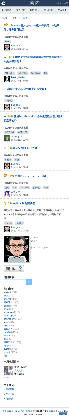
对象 (46, 187)
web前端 (11, 332)
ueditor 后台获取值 (24, 203)
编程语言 (35, 73)
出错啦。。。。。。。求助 (30, 175)
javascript (11, 315)
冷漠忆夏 (15, 192)
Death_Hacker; (18, 77)
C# (45, 73)
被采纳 (25, 18)
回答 (15, 18)
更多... (7, 355)
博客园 (52, 411)
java (9, 309)
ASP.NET (9, 73)
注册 (66, 3)
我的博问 (34, 10)
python (10, 349)
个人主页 (62, 10)
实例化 (36, 187)
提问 (5, 18)
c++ (9, 325)
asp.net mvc (13, 319)
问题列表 (7, 10)
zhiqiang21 (16, 136)
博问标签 (48, 10)
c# (9, 295)
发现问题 (10, 394)
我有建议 (10, 398)
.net (9, 322)
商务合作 (30, 411)
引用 (7, 187)
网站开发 (11, 302)
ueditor (19, 223)
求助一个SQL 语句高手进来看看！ (27, 88)
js (8, 339)
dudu (6, 377)
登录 (59, 3)
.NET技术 (22, 73)
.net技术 (11, 292)
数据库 (10, 305)
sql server (12, 312)
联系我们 (19, 411)
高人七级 (18, 370)
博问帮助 (10, 389)
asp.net (8, 223)
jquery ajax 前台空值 (25, 147)
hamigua (15, 45)
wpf (8, 345)
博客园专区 (12, 342)
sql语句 (8, 100)
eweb (7, 41)
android (10, 352)
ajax (17, 159)
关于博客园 (7, 411)
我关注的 (21, 10)
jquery (8, 159)
